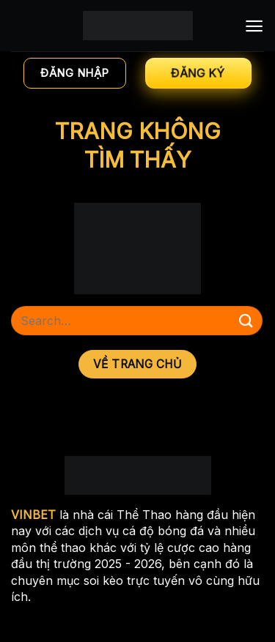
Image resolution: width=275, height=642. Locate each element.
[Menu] (254, 26)
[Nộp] (246, 320)
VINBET (33, 514)
